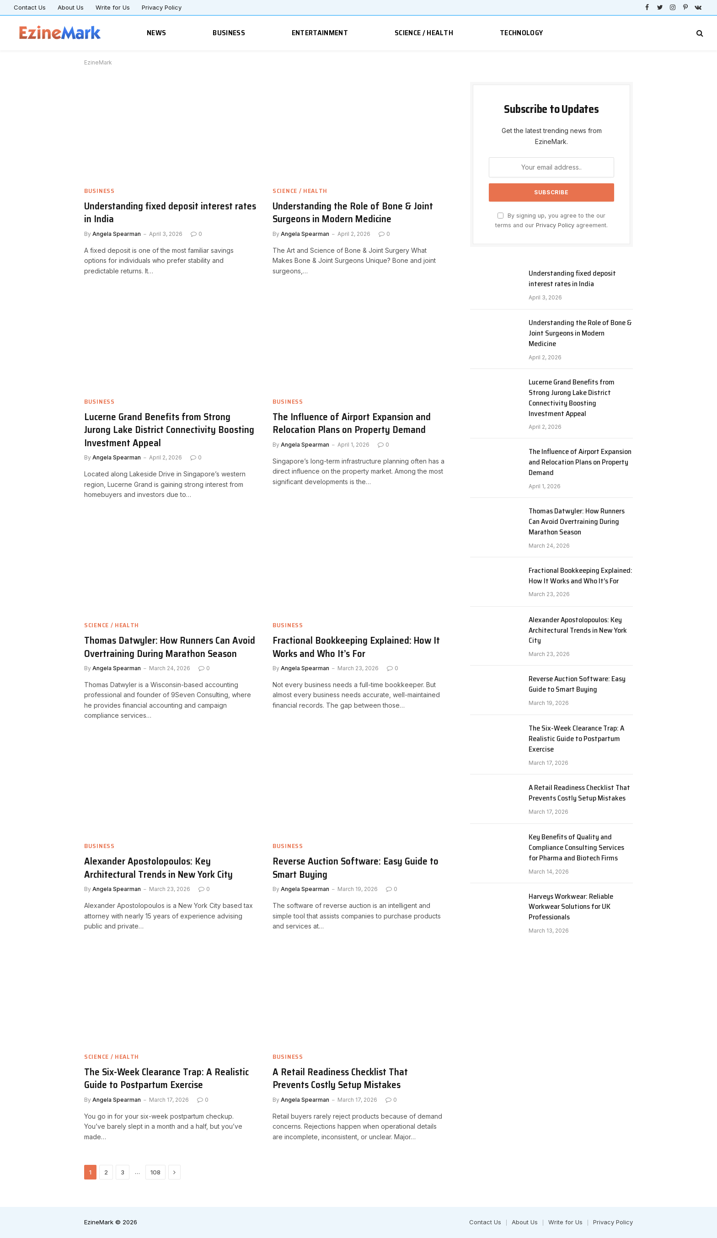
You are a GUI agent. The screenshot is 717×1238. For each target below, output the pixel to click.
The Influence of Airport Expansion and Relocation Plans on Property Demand (352, 424)
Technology (521, 32)
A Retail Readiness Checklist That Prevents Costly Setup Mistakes (340, 1079)
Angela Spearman (116, 233)
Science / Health (424, 32)
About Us (71, 7)
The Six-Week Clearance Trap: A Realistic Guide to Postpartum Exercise (166, 1079)
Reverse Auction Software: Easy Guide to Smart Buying (356, 868)
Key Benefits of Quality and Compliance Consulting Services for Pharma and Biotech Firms (576, 848)
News (156, 32)
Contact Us (30, 7)
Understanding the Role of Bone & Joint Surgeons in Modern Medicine (353, 213)
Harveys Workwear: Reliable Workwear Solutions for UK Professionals (571, 907)
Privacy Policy (162, 7)
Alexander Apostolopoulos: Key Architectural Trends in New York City (158, 868)
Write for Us (113, 7)
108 (155, 1172)
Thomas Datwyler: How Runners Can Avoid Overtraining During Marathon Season (169, 647)
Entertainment (320, 32)
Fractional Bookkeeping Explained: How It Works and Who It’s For (356, 647)
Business (229, 32)
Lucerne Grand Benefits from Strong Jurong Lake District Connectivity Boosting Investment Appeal (169, 430)
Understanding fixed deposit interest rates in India (170, 213)
